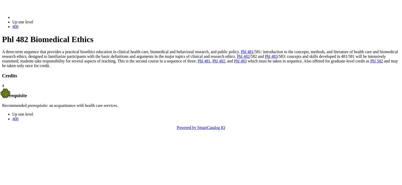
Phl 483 (271, 56)
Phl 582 (376, 61)
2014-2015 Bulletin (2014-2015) (39, 17)
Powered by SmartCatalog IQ (201, 127)
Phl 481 (247, 52)
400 (15, 26)
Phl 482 (243, 56)
